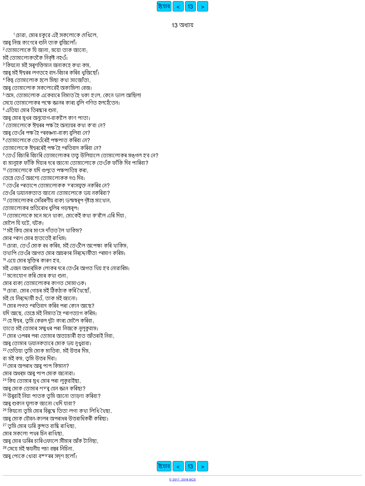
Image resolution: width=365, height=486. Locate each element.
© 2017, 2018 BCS (182, 479)
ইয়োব (164, 6)
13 (190, 6)
